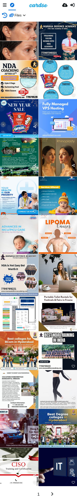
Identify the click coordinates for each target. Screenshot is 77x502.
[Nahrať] (65, 5)
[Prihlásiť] (72, 5)
